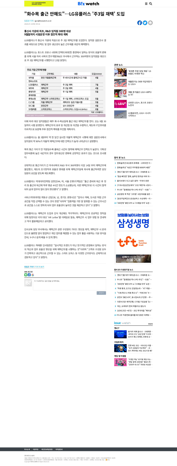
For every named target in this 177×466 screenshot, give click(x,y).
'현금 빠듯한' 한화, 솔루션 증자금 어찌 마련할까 (136, 176)
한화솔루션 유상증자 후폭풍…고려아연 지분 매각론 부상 (139, 163)
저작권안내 (58, 449)
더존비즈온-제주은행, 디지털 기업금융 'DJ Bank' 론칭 (138, 301)
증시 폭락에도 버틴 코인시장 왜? (140, 350)
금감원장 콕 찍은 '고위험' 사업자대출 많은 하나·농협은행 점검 (141, 194)
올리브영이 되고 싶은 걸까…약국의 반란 (133, 180)
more (150, 324)
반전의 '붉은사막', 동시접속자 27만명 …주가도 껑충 (137, 297)
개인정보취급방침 (47, 449)
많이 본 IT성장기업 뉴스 (123, 269)
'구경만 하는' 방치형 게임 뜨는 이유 (141, 359)
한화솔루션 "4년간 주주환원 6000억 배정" (134, 167)
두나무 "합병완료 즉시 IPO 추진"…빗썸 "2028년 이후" (139, 189)
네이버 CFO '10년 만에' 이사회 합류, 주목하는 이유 (147, 334)
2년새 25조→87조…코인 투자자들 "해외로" (134, 310)
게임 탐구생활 (120, 355)
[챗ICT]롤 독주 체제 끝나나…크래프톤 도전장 (135, 171)
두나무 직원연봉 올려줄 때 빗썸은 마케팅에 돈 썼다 (137, 315)
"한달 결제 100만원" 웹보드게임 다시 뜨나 (143, 362)
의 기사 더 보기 (34, 266)
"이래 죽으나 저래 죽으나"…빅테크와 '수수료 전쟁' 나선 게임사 (142, 292)
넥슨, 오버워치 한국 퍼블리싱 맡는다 (131, 306)
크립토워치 (119, 342)
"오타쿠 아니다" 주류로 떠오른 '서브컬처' (143, 364)
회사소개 (27, 449)
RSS (108, 460)
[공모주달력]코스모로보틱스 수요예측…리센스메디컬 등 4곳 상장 (143, 198)
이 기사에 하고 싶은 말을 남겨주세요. (69, 284)
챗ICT (116, 328)
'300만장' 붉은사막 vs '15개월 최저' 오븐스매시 (136, 203)
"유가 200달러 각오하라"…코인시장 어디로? (144, 348)
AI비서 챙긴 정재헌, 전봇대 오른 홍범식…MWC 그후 (147, 337)
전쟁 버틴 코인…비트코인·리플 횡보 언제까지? (145, 345)
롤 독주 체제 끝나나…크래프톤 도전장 (142, 331)
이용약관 (35, 449)
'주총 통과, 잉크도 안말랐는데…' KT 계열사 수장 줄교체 (139, 288)
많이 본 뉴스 (119, 157)
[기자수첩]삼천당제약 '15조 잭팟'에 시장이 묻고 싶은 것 (139, 185)
